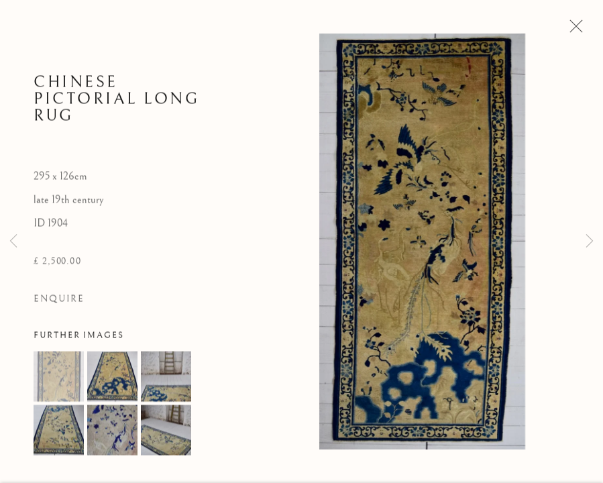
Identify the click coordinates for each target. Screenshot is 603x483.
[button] (59, 379)
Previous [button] (13, 241)
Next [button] (589, 241)
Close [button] (573, 30)
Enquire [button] (59, 302)
